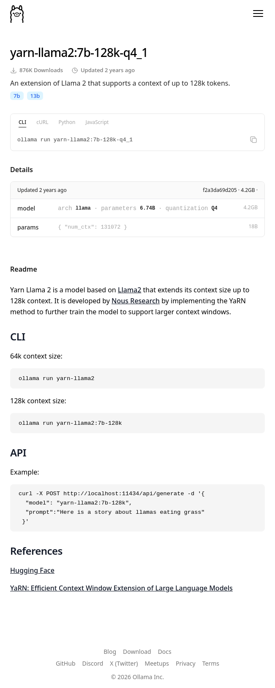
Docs (165, 652)
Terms (210, 663)
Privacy (186, 663)
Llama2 (129, 289)
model (26, 208)
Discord (92, 663)
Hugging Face (32, 570)
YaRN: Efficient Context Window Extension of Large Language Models (121, 588)
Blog (109, 652)
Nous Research (136, 300)
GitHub (66, 663)
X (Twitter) (124, 663)
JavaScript (97, 122)
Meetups (157, 663)
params (27, 227)
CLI (22, 122)
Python (67, 122)
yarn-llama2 (42, 52)
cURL (42, 122)
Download (137, 652)
